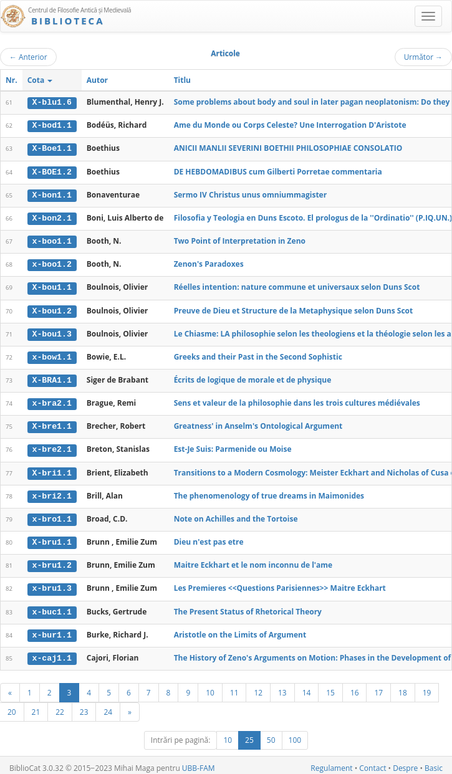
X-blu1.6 (52, 102)
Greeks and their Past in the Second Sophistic (258, 354)
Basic (434, 762)
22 (59, 706)
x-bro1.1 (52, 514)
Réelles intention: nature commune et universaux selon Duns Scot (297, 285)
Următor (423, 57)
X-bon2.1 (52, 216)
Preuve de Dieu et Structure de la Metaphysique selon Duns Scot (293, 308)
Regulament (331, 762)
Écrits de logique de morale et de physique (253, 377)
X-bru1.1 (52, 537)
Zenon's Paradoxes (209, 262)
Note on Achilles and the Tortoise (236, 514)
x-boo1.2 (52, 263)
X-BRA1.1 (52, 377)
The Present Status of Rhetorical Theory (248, 606)
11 (234, 687)
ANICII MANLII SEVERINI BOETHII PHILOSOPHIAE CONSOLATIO (288, 148)
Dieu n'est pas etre (209, 537)
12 (258, 687)
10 (210, 687)
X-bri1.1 (52, 469)
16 (354, 687)
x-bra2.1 (52, 400)
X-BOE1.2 (52, 170)
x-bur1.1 (52, 629)
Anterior (28, 57)
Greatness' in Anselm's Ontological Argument (258, 423)
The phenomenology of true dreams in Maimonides (269, 491)
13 (282, 687)
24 (107, 706)
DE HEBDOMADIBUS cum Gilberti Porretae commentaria (278, 170)
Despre (405, 762)
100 (295, 734)
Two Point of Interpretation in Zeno (239, 239)
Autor (97, 80)
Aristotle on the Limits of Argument (240, 629)
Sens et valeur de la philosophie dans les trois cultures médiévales (297, 399)
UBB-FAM (198, 762)
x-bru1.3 (52, 584)
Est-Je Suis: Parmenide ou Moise (233, 446)
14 (306, 687)
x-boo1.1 (52, 240)
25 (249, 734)
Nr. (11, 80)
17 (378, 687)
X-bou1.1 (52, 285)
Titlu (182, 80)
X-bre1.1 (52, 423)
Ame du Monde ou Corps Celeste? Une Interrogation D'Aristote (290, 125)
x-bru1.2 (52, 560)
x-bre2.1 (52, 446)
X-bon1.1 (52, 193)
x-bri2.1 (52, 491)
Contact (372, 762)
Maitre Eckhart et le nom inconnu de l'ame (253, 560)
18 (402, 687)
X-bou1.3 (52, 331)
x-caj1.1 (52, 652)
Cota (40, 80)
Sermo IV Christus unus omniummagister (250, 193)
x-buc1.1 (52, 606)
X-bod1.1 (52, 125)
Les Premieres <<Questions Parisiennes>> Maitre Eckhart (280, 583)
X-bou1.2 (52, 308)
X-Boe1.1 (52, 148)
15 (330, 687)
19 (427, 687)
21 (36, 706)
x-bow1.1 (52, 354)
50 (271, 734)
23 (84, 706)
